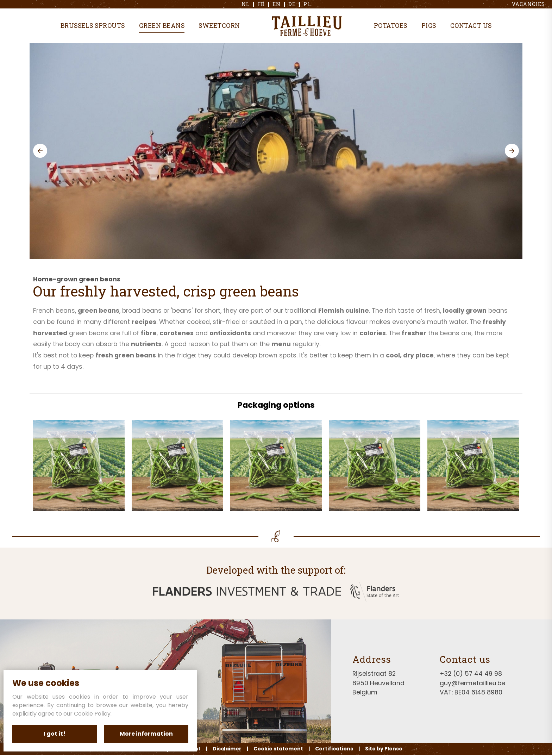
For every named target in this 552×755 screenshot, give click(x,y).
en (276, 4)
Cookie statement (278, 748)
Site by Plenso (383, 748)
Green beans (162, 25)
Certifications (334, 748)
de (292, 4)
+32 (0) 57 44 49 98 (471, 673)
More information (146, 734)
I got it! (54, 734)
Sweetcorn (219, 25)
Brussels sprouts (93, 25)
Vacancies (528, 4)
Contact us (471, 25)
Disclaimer (227, 748)
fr (261, 4)
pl (307, 4)
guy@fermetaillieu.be (472, 683)
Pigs (428, 25)
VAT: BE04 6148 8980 (471, 692)
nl (246, 4)
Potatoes (390, 25)
